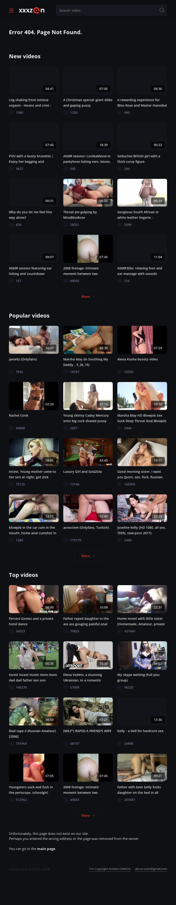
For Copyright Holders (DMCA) (110, 869)
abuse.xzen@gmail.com (151, 869)
